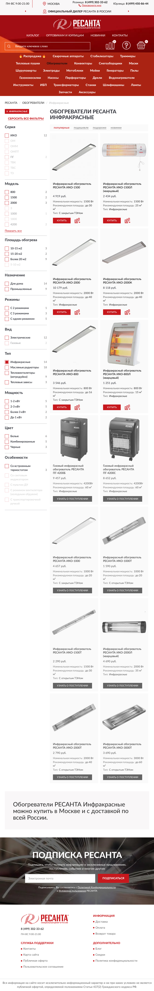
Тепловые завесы (21, 382)
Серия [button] (10, 127)
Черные (15, 447)
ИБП (43, 85)
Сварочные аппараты (68, 56)
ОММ (14, 146)
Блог (98, 948)
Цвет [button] (9, 428)
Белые (14, 436)
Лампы (136, 85)
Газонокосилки (30, 77)
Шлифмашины (113, 85)
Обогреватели (57, 63)
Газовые (15, 343)
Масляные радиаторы (24, 367)
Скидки (100, 954)
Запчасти (65, 92)
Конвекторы (83, 63)
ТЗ (12, 173)
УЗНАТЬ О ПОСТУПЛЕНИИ (72, 499)
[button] (90, 5)
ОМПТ (14, 151)
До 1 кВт (16, 417)
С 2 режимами (19, 308)
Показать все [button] (13, 231)
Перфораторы (75, 77)
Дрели (97, 77)
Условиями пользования (72, 891)
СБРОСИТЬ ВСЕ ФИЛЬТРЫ (26, 118)
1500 (13, 197)
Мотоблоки (74, 70)
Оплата (100, 927)
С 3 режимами (19, 313)
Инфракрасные (20, 362)
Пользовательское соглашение (43, 966)
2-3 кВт (15, 406)
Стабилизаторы (101, 56)
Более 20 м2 (18, 259)
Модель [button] (12, 184)
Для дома (16, 283)
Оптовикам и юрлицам (65, 35)
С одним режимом (22, 319)
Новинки (98, 35)
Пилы (134, 70)
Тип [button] (8, 354)
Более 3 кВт (18, 412)
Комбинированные (22, 441)
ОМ (12, 141)
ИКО (13, 135)
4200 (13, 224)
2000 (13, 203)
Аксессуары (87, 92)
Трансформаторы (66, 85)
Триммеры (127, 56)
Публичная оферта (35, 960)
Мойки (95, 70)
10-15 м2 (16, 248)
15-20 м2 (16, 254)
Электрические (20, 337)
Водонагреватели (122, 77)
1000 (13, 213)
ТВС (13, 168)
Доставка (101, 921)
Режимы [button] (12, 300)
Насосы (53, 77)
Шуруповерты (26, 70)
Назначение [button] (15, 275)
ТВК (13, 162)
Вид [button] (8, 329)
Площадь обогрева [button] (21, 240)
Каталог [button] (32, 35)
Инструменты (23, 85)
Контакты (120, 35)
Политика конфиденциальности (116, 960)
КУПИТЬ (62, 220)
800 (12, 192)
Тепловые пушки (28, 63)
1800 (13, 219)
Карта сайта (31, 954)
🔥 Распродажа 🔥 (32, 56)
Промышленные (21, 289)
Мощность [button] (14, 393)
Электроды (51, 70)
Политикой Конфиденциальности (97, 887)
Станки (91, 85)
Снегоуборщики (110, 63)
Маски (133, 63)
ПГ (12, 157)
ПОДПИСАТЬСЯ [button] (113, 878)
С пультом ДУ (19, 485)
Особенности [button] (16, 458)
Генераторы (115, 70)
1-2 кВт (15, 401)
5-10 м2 (15, 264)
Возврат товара (105, 933)
